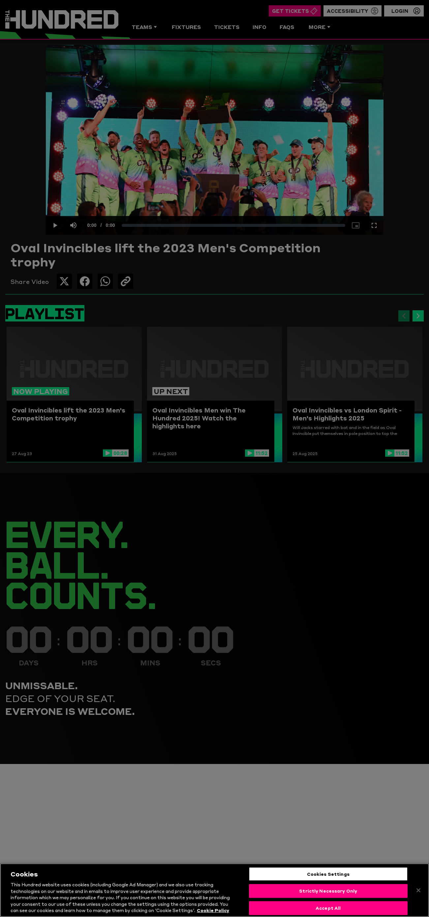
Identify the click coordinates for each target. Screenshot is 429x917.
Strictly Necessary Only (328, 890)
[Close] (418, 890)
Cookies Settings (328, 874)
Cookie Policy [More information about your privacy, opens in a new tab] (213, 910)
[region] (214, 890)
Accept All (328, 907)
